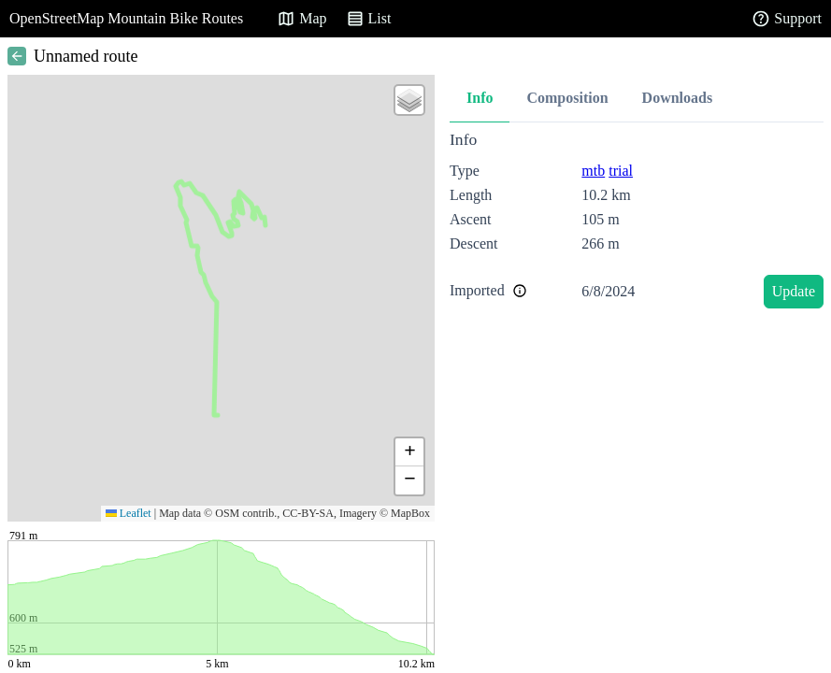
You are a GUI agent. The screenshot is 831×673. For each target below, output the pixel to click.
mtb (593, 171)
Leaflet (128, 513)
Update (793, 291)
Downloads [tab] (677, 98)
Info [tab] (479, 98)
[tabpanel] (637, 223)
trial (621, 171)
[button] (409, 100)
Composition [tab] (567, 98)
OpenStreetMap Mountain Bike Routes (126, 18)
